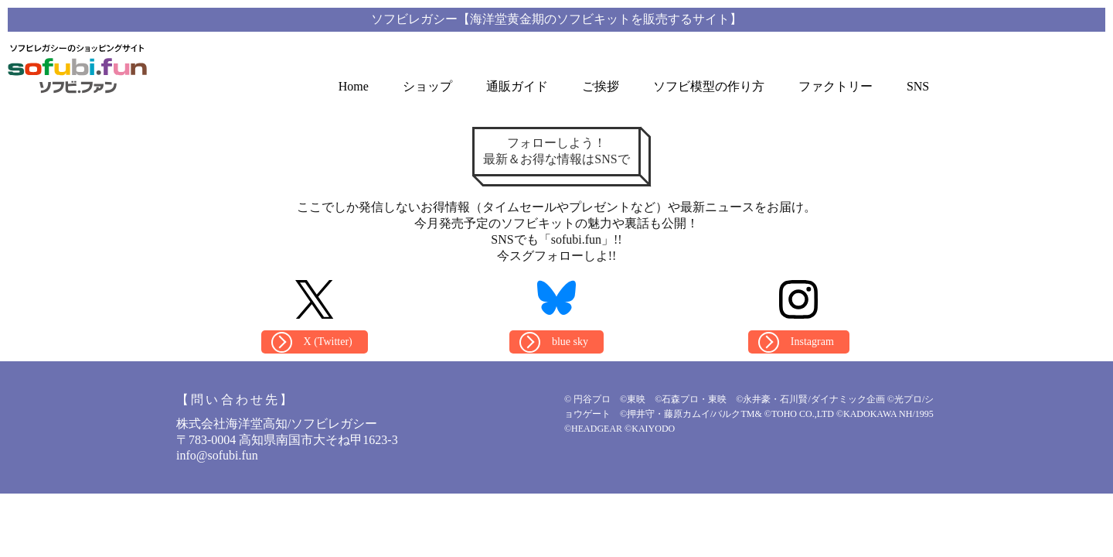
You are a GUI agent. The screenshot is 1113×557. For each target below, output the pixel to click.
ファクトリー (835, 86)
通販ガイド (517, 86)
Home (354, 86)
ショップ (427, 86)
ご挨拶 (600, 86)
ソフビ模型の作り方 (708, 86)
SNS (918, 86)
